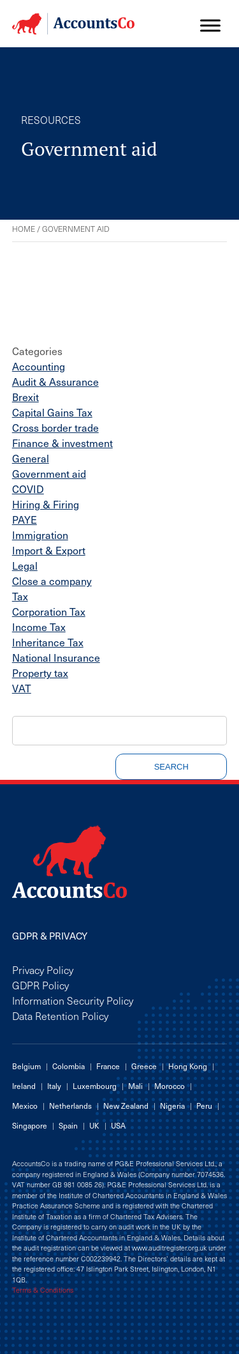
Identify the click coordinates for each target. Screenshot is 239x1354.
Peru (204, 1105)
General (30, 458)
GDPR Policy (40, 985)
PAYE (24, 519)
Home (23, 228)
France (108, 1066)
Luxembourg (95, 1086)
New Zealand (125, 1105)
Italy (54, 1086)
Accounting (38, 366)
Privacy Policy (42, 969)
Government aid (49, 473)
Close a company (52, 580)
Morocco (169, 1086)
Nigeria (172, 1105)
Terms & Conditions (42, 1290)
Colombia (68, 1066)
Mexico (25, 1105)
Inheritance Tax (47, 642)
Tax (20, 596)
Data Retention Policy (60, 1015)
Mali (135, 1086)
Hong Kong (187, 1066)
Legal (25, 565)
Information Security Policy (72, 1000)
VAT (21, 688)
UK (94, 1125)
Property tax (40, 672)
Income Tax (39, 626)
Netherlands (70, 1105)
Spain (68, 1125)
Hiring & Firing (45, 504)
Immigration (40, 534)
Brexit (25, 396)
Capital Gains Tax (52, 412)
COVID (28, 488)
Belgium (26, 1066)
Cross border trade (55, 427)
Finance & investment (62, 442)
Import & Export (48, 550)
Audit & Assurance (55, 381)
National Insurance (56, 657)
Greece (144, 1066)
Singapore (29, 1125)
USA (118, 1125)
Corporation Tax (48, 611)
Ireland (24, 1086)
